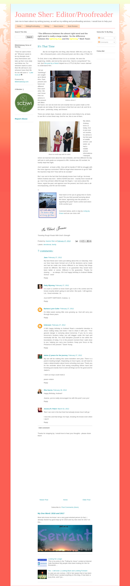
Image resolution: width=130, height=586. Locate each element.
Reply (46, 278)
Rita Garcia (48, 390)
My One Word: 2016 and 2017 (51, 513)
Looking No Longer (55, 559)
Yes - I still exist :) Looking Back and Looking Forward (67, 571)
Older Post (86, 500)
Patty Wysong (49, 285)
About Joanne (58, 26)
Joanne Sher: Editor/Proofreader (64, 14)
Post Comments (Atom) (70, 507)
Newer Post (44, 500)
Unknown (47, 325)
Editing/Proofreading (33, 26)
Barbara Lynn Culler (52, 309)
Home (19, 26)
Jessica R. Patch (50, 409)
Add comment (44, 428)
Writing (46, 26)
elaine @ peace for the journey (56, 355)
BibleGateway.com (21, 82)
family (54, 244)
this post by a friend (51, 63)
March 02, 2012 (63, 409)
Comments (103, 42)
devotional (47, 244)
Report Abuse (21, 119)
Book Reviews (73, 26)
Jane (46, 257)
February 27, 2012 (55, 257)
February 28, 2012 (60, 390)
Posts (101, 38)
